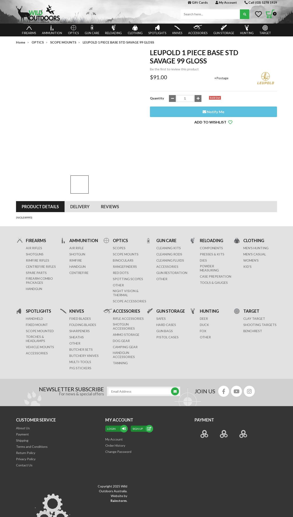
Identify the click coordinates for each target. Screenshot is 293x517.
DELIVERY (80, 174)
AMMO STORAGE (126, 303)
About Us (23, 396)
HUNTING (247, 30)
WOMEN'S (251, 228)
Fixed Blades (80, 287)
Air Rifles (34, 216)
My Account (226, 2)
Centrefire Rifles (41, 235)
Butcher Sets (81, 318)
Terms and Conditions (32, 415)
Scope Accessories (129, 269)
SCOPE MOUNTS (125, 222)
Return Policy (25, 421)
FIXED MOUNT (37, 293)
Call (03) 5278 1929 (260, 2)
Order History (115, 414)
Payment (22, 402)
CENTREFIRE (79, 241)
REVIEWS (110, 174)
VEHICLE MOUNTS (40, 315)
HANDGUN (77, 235)
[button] (213, 122)
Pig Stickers (80, 336)
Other (74, 311)
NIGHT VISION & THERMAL (125, 261)
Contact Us (24, 433)
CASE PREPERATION (215, 244)
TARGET (265, 30)
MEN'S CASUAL (254, 222)
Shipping (22, 408)
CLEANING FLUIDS (170, 228)
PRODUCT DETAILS (40, 174)
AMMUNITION (52, 30)
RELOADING (113, 30)
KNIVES (177, 30)
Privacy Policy (25, 427)
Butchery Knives (84, 324)
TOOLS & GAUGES (214, 251)
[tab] (40, 174)
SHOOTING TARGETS (260, 293)
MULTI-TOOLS (80, 330)
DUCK (204, 293)
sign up (142, 397)
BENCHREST (252, 299)
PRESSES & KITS (212, 222)
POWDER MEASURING (209, 236)
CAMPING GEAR (125, 315)
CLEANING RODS (169, 222)
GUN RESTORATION (171, 241)
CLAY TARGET (254, 287)
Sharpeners (79, 299)
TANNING (120, 331)
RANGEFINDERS (125, 235)
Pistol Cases (167, 305)
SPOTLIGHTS (157, 30)
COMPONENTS (211, 216)
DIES (203, 228)
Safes (161, 287)
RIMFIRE (75, 228)
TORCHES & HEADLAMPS (35, 307)
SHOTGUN (77, 222)
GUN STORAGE (223, 30)
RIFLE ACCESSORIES (128, 287)
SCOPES (119, 216)
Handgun (34, 257)
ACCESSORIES (198, 30)
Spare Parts (36, 241)
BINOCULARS (123, 228)
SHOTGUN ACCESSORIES (124, 294)
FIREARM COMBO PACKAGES (39, 249)
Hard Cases (166, 293)
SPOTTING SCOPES (128, 247)
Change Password (118, 420)
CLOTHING (135, 30)
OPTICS (73, 30)
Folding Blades (82, 293)
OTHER (118, 253)
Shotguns (34, 222)
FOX (203, 299)
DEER (204, 287)
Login (116, 397)
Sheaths (76, 305)
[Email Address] (141, 359)
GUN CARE (92, 30)
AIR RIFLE (76, 216)
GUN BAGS (164, 299)
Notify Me (213, 111)
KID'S (247, 235)
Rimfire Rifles (37, 228)
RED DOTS (121, 241)
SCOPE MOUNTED (40, 299)
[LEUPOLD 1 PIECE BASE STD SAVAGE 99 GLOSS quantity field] (185, 98)
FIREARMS (29, 30)
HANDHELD (34, 287)
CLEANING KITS (168, 216)
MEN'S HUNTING (256, 216)
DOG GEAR (121, 309)
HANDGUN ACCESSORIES (124, 323)
